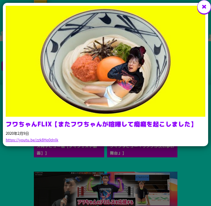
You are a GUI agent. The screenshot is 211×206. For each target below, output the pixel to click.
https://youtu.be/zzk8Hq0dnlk (32, 139)
